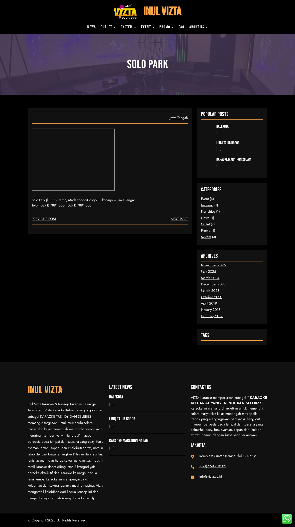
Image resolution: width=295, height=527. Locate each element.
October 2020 (211, 296)
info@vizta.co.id (210, 476)
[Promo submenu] (172, 27)
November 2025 (213, 265)
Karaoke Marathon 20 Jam (233, 159)
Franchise (208, 211)
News (205, 217)
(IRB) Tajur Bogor (227, 143)
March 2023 (210, 290)
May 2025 (208, 271)
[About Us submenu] (206, 27)
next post (179, 218)
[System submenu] (135, 27)
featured (207, 205)
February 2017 (212, 316)
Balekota (222, 126)
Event (205, 198)
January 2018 (210, 309)
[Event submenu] (153, 27)
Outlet (205, 224)
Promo (205, 230)
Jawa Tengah (179, 117)
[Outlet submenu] (114, 27)
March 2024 (210, 277)
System (206, 236)
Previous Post (44, 218)
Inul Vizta (162, 12)
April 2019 (209, 303)
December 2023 (213, 284)
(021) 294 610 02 (212, 466)
